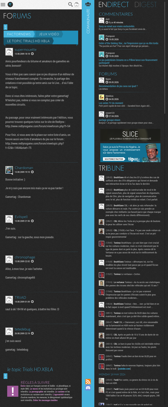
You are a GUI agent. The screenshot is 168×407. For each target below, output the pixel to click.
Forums (108, 74)
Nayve (108, 78)
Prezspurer (110, 36)
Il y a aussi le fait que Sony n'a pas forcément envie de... (123, 29)
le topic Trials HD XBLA (28, 41)
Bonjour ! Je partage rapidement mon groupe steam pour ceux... (126, 122)
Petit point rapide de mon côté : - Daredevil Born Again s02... (125, 105)
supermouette (25, 49)
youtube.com (124, 368)
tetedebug (22, 329)
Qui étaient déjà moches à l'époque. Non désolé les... (121, 65)
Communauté (88, 186)
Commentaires (116, 14)
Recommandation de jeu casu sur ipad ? (118, 86)
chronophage (25, 257)
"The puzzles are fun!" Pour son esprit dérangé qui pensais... (124, 46)
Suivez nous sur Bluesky (88, 400)
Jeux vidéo (49, 34)
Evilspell (21, 216)
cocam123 (110, 112)
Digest (146, 4)
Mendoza (109, 95)
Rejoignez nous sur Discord (88, 387)
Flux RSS (88, 381)
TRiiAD (20, 297)
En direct (114, 4)
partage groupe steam (109, 120)
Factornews (19, 34)
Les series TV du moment (111, 103)
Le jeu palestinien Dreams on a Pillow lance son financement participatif (128, 61)
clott (108, 19)
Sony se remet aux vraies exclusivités (116, 26)
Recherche (70, 4)
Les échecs (103, 88)
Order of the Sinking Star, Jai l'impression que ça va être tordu (128, 43)
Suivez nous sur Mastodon (88, 394)
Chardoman (24, 167)
